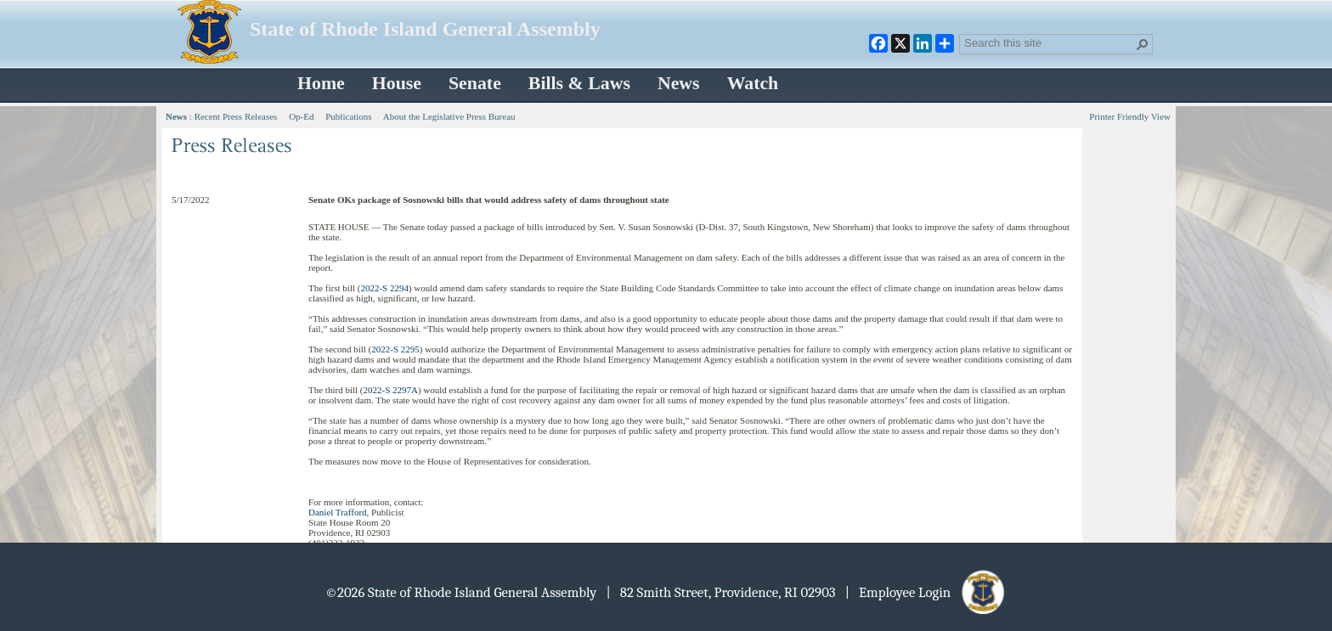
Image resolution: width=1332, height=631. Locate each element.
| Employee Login (926, 592)
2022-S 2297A (390, 390)
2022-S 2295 (395, 349)
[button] (1142, 44)
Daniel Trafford (337, 512)
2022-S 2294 (384, 288)
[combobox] (1049, 42)
